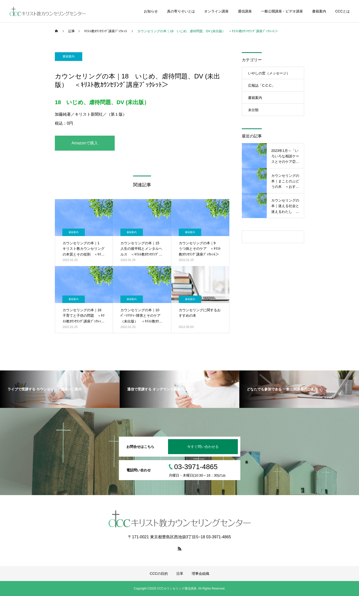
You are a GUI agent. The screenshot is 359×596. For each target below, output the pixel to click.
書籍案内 (319, 11)
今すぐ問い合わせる (203, 447)
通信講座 (245, 11)
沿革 (179, 574)
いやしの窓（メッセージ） (269, 73)
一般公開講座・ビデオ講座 (282, 11)
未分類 (253, 110)
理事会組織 (200, 574)
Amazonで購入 (85, 143)
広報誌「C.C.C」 (261, 85)
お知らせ (151, 11)
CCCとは (342, 11)
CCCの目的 (159, 574)
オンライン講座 (216, 11)
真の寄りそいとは (181, 11)
